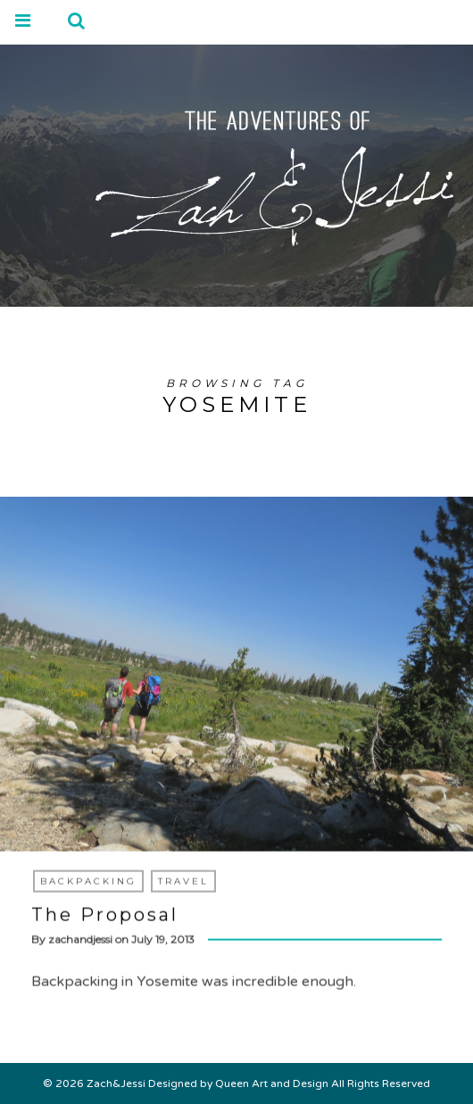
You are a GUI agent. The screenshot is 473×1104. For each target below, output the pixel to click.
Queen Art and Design (271, 1083)
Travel (183, 881)
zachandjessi (80, 939)
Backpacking (88, 881)
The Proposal (104, 915)
